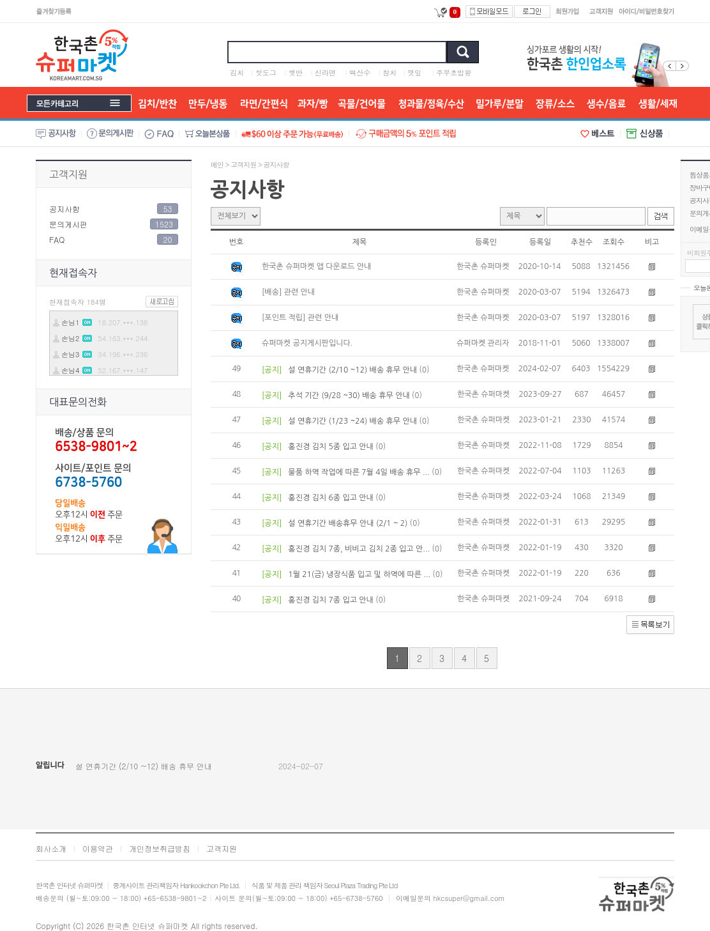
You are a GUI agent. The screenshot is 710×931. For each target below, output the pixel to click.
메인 (217, 164)
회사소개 (51, 848)
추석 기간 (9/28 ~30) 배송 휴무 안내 (349, 395)
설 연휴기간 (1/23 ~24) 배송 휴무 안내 (352, 421)
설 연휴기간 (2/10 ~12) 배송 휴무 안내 (352, 370)
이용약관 (97, 848)
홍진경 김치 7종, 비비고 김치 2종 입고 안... (359, 549)
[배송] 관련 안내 (288, 292)
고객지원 (68, 174)
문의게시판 (68, 224)
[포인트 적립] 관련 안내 (300, 317)
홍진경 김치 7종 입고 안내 (330, 600)
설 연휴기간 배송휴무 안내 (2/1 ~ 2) (348, 523)
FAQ (56, 239)
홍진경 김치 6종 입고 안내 (330, 498)
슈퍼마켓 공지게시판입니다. (307, 343)
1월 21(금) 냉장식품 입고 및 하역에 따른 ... (359, 574)
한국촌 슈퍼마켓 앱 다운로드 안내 (316, 266)
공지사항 (64, 208)
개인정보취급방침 (159, 848)
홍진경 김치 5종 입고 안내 (330, 446)
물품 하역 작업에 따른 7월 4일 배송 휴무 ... (359, 472)
